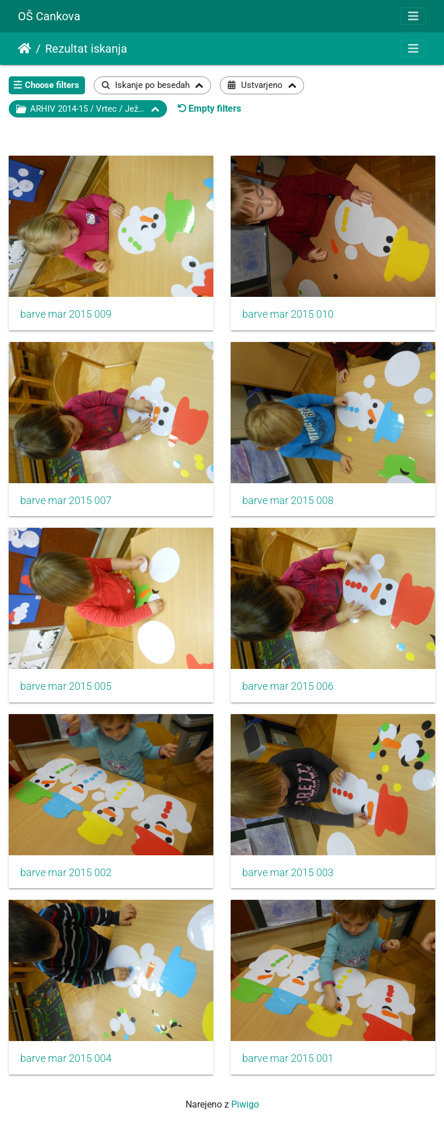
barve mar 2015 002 (66, 872)
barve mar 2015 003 (288, 872)
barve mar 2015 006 (288, 686)
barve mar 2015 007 (66, 500)
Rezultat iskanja (86, 49)
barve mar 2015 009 (66, 314)
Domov (24, 48)
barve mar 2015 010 (288, 314)
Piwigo (245, 1104)
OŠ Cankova (49, 16)
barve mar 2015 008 (288, 500)
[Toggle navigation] (413, 16)
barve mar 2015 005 (66, 686)
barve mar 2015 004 (66, 1058)
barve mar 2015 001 (288, 1058)
